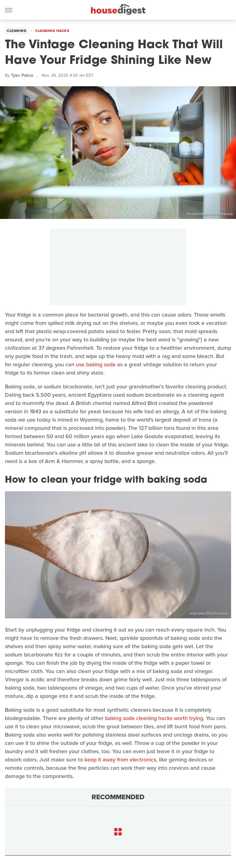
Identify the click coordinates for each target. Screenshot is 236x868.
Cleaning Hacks (52, 30)
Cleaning (16, 30)
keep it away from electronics (120, 760)
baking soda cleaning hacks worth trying (154, 718)
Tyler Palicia (22, 75)
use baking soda (96, 364)
